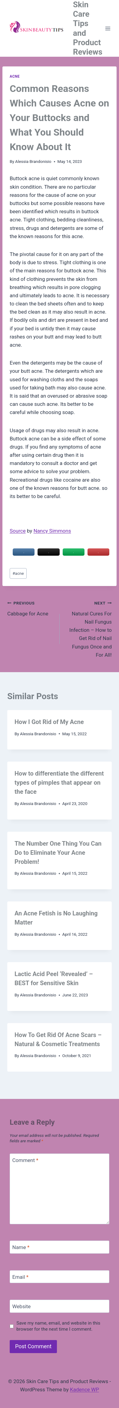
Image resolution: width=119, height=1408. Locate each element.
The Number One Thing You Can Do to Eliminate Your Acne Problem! (58, 852)
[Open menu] (108, 28)
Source (18, 531)
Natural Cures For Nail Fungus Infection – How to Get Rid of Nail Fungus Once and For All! (88, 628)
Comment (25, 1160)
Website (21, 1306)
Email (20, 1277)
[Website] (59, 1306)
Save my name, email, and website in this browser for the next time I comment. (58, 1326)
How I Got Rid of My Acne (49, 722)
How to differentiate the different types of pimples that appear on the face (59, 782)
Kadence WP (84, 1389)
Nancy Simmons (52, 531)
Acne (15, 76)
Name (21, 1247)
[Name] (59, 1247)
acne (18, 573)
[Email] (59, 1276)
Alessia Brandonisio (33, 161)
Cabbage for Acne (31, 608)
